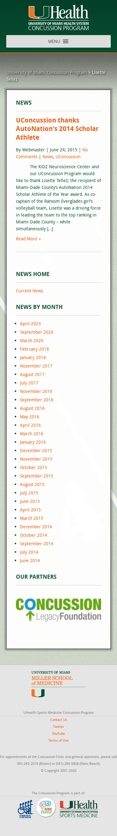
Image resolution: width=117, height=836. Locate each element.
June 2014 (30, 560)
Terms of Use (58, 740)
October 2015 (33, 467)
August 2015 (32, 484)
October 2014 (33, 535)
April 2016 (30, 425)
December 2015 (36, 450)
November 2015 (36, 459)
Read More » (28, 239)
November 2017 (36, 366)
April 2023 (30, 324)
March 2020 (31, 340)
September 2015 (36, 476)
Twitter (58, 726)
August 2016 (32, 408)
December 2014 (36, 527)
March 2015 (31, 518)
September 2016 (36, 400)
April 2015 (30, 510)
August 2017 (32, 374)
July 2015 (29, 493)
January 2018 (33, 357)
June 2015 (30, 501)
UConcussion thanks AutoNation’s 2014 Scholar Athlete (57, 129)
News (47, 156)
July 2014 (29, 552)
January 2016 (33, 442)
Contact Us (58, 719)
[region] (58, 610)
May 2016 (29, 417)
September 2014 (36, 543)
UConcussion (68, 156)
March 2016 (31, 433)
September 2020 (36, 332)
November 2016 (36, 391)
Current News (29, 291)
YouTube (58, 733)
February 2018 (34, 349)
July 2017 (29, 383)
